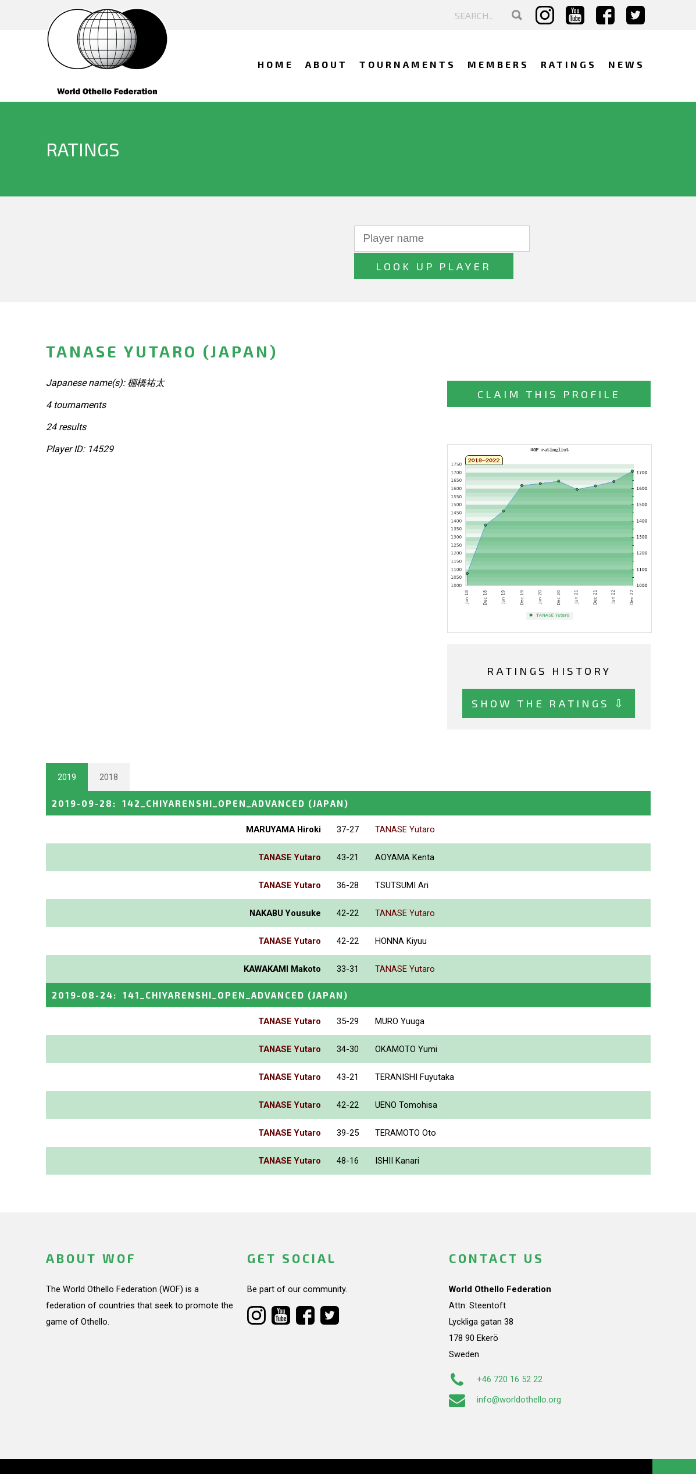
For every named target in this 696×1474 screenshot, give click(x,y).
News (626, 64)
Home (276, 64)
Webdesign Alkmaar (96, 1453)
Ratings (569, 64)
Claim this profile (548, 366)
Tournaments (407, 64)
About (326, 64)
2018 (108, 749)
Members (498, 64)
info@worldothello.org (505, 1371)
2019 (67, 749)
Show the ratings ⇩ (549, 675)
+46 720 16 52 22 (495, 1351)
